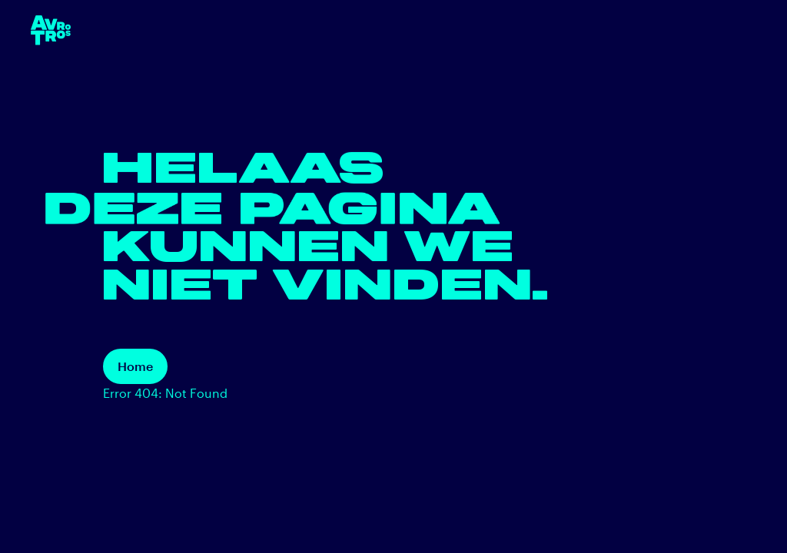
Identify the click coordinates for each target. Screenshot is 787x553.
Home (135, 366)
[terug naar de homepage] (51, 30)
